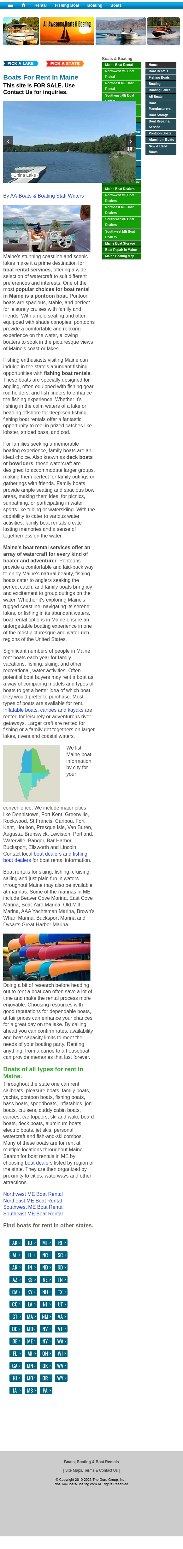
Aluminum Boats (161, 139)
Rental (40, 5)
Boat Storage (158, 115)
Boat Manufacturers (159, 105)
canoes (48, 710)
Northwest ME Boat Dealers (119, 198)
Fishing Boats (159, 77)
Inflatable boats (20, 710)
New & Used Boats (158, 149)
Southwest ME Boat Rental (33, 1207)
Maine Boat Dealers (120, 189)
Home (153, 65)
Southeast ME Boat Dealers (119, 222)
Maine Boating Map (119, 256)
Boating (95, 5)
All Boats (155, 96)
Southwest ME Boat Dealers (120, 234)
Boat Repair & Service (159, 124)
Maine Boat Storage (120, 243)
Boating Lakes (159, 90)
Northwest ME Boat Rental (33, 1194)
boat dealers (48, 854)
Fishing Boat (67, 5)
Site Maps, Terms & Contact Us (91, 1470)
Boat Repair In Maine (121, 250)
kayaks (76, 710)
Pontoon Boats (160, 133)
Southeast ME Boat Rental (33, 1213)
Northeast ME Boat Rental (32, 1200)
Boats (116, 5)
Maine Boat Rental (119, 65)
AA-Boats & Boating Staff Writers (47, 196)
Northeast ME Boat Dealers (119, 210)
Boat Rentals (158, 71)
